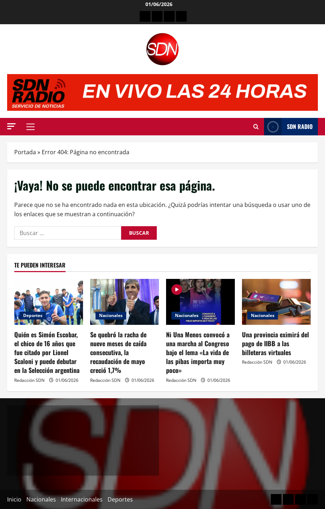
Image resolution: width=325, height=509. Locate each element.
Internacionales (82, 499)
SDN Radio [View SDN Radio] (288, 126)
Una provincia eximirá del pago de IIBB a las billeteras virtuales (275, 343)
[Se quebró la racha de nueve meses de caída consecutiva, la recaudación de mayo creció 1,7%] (124, 302)
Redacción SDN (29, 380)
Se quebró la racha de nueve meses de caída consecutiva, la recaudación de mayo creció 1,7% (118, 352)
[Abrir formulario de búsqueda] (256, 127)
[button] (11, 126)
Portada (25, 152)
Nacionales (111, 315)
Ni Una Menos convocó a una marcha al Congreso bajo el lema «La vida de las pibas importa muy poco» (197, 352)
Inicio (14, 499)
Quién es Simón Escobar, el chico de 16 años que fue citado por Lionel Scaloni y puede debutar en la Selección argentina (46, 352)
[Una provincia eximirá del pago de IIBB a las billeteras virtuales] (276, 302)
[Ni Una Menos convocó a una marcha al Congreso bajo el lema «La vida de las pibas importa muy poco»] (200, 302)
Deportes (32, 315)
